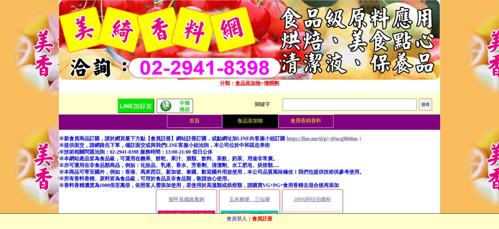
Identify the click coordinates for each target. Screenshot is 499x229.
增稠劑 (271, 83)
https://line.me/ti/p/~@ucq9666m (322, 138)
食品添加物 (248, 83)
